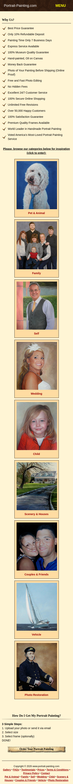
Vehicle (42, 780)
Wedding (42, 776)
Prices (40, 769)
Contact (45, 773)
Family (24, 776)
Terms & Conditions (58, 769)
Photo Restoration (58, 780)
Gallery (7, 769)
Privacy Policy (31, 773)
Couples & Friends (25, 780)
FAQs (16, 769)
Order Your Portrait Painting (36, 749)
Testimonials (28, 769)
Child (52, 776)
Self (33, 776)
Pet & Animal (12, 776)
